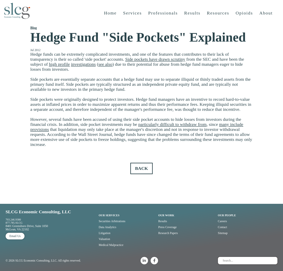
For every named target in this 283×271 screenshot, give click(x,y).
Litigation (104, 233)
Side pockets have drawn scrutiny (155, 59)
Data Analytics (107, 227)
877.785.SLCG (14, 222)
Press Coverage (167, 227)
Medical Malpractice (111, 244)
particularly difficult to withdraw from (172, 124)
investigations (83, 64)
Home (110, 15)
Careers (222, 221)
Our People (227, 215)
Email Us (15, 236)
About (266, 15)
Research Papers (168, 233)
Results (193, 15)
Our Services (109, 215)
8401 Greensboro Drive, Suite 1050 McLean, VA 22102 (27, 227)
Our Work (166, 215)
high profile (59, 64)
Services (132, 15)
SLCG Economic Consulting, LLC (38, 211)
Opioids (244, 15)
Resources (218, 15)
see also (105, 64)
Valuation (104, 239)
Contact (222, 227)
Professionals (163, 15)
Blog (33, 28)
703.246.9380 (13, 219)
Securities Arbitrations (112, 221)
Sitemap (223, 233)
